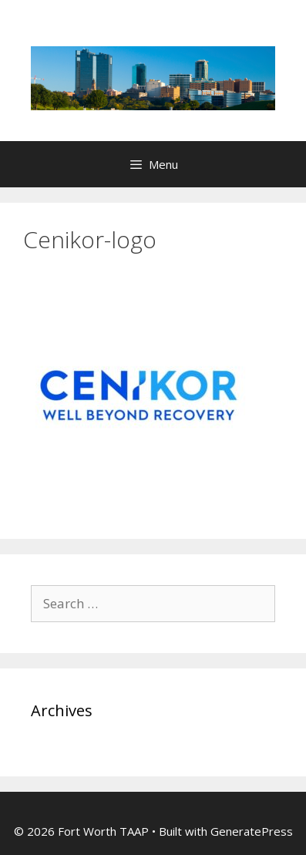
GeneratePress (251, 831)
